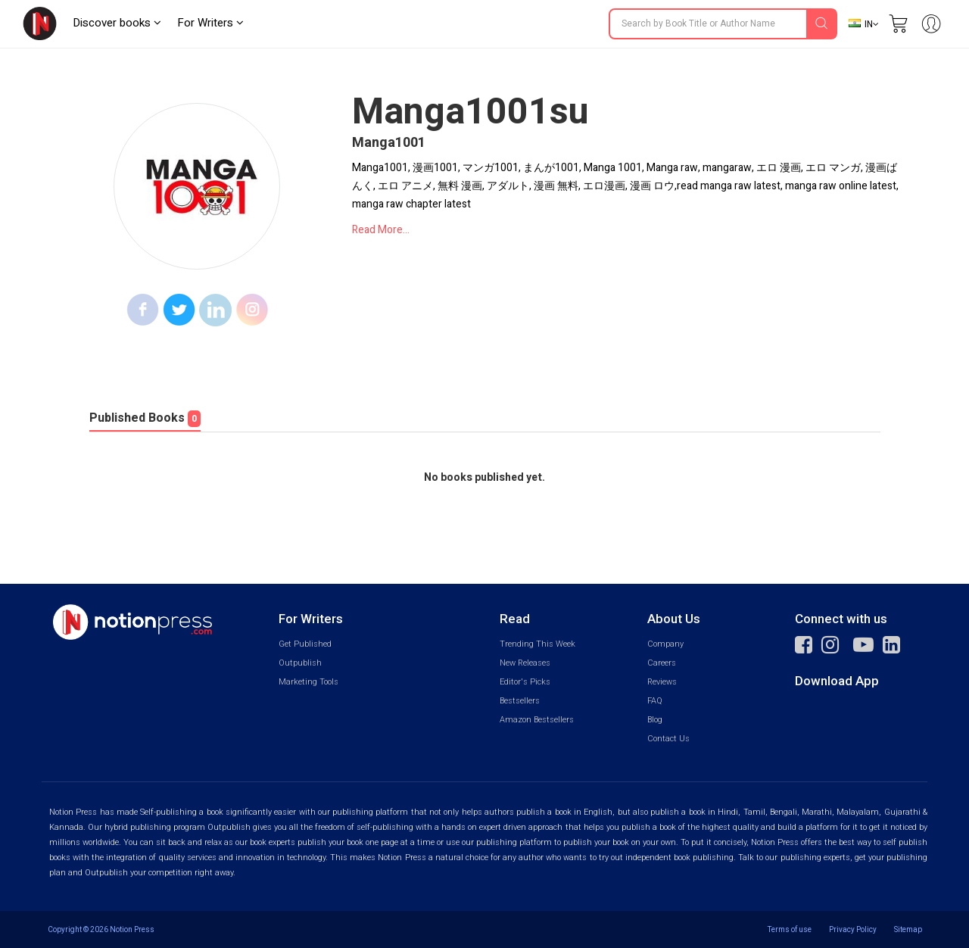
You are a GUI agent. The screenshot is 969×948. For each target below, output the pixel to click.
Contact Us (668, 739)
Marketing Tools (308, 682)
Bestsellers (520, 701)
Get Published (305, 644)
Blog (654, 720)
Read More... (381, 230)
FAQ (654, 701)
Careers (661, 663)
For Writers (210, 22)
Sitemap (908, 929)
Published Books (145, 418)
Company (665, 644)
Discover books (117, 22)
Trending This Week (537, 644)
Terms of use (790, 929)
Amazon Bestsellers (537, 720)
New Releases (525, 663)
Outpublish (300, 663)
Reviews (662, 682)
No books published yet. (484, 477)
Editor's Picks (525, 682)
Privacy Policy (853, 929)
